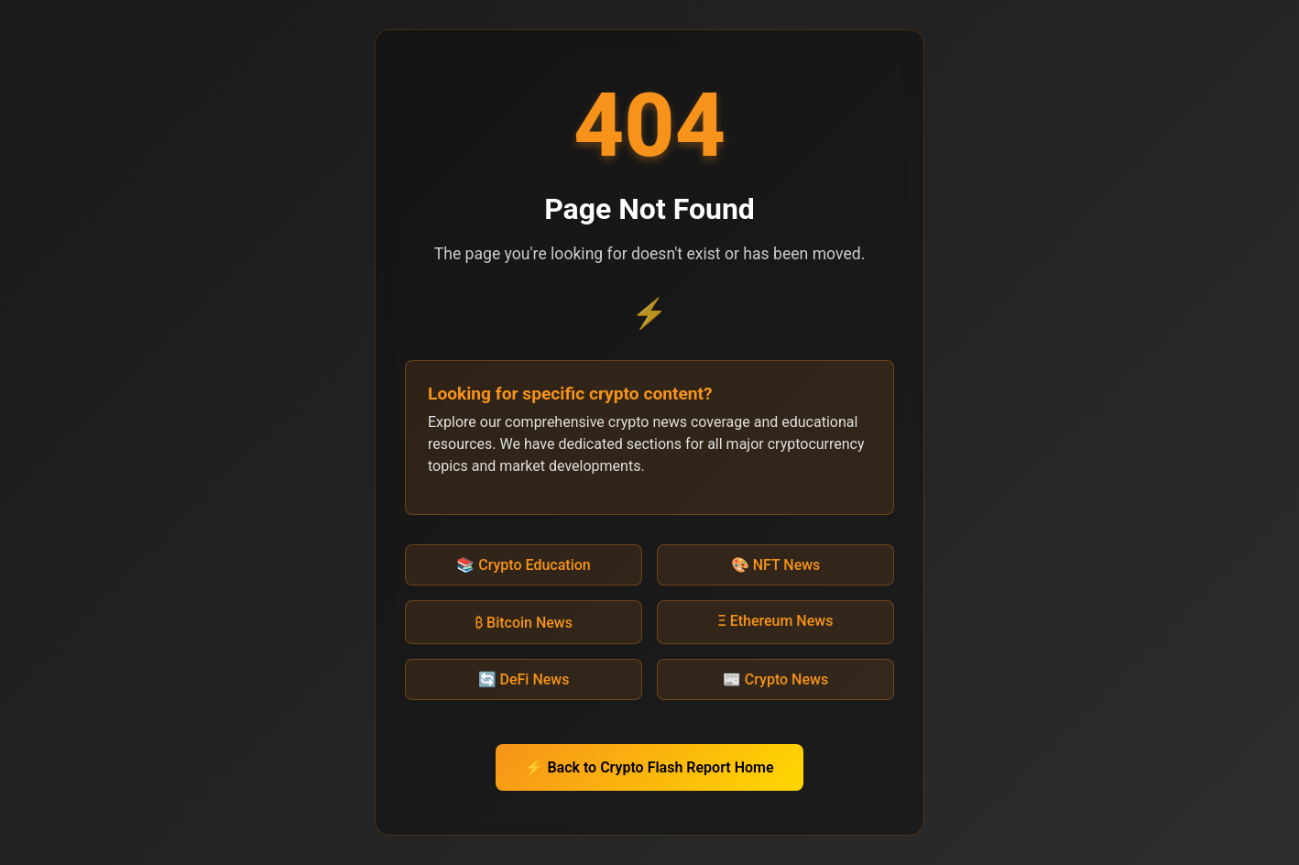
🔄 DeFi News (524, 679)
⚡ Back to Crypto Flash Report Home (649, 767)
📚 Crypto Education (523, 565)
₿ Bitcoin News (524, 622)
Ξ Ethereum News (776, 621)
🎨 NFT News (776, 565)
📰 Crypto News (775, 679)
